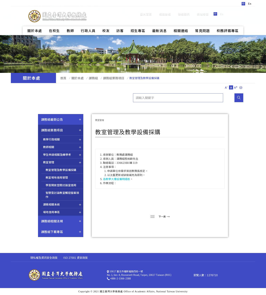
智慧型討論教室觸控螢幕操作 (62, 195)
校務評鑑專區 (228, 24)
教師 (70, 24)
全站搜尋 (234, 10)
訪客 (120, 24)
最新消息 (159, 24)
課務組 (88, 78)
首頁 (62, 78)
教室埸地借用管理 (57, 177)
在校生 (54, 24)
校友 (106, 24)
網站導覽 (203, 11)
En (221, 10)
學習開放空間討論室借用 (61, 185)
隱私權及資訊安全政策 (44, 258)
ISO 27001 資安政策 (75, 258)
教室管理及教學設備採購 (61, 170)
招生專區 (138, 24)
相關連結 (165, 11)
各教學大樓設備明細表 (116, 179)
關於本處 (34, 24)
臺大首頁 (146, 11)
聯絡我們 (184, 11)
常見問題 (202, 24)
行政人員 (88, 24)
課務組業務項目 (107, 78)
